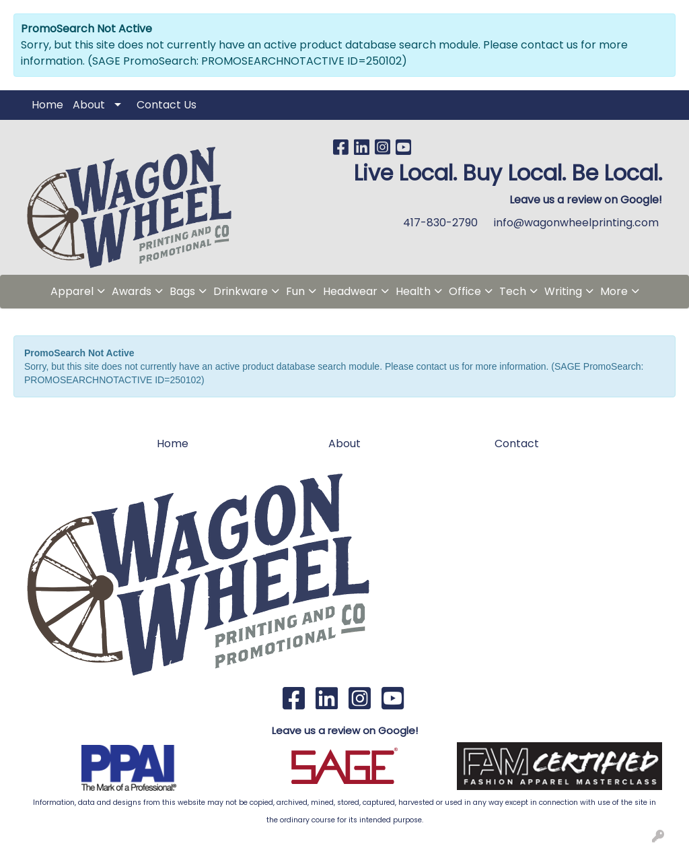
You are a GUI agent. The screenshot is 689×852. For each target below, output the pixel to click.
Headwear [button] (350, 291)
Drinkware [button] (240, 291)
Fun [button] (295, 291)
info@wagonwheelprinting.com (576, 222)
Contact (517, 443)
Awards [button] (131, 291)
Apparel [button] (72, 291)
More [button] (614, 291)
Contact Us (166, 104)
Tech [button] (512, 291)
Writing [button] (563, 291)
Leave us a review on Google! (345, 730)
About (89, 104)
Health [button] (413, 291)
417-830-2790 (440, 222)
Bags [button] (182, 291)
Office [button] (465, 291)
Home (47, 104)
